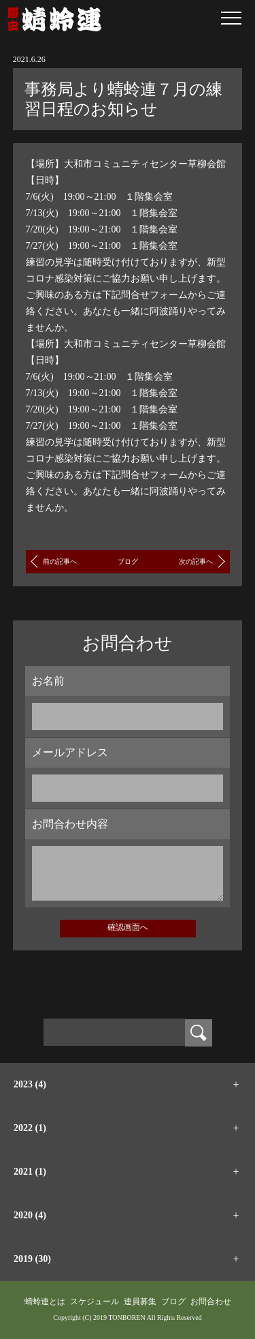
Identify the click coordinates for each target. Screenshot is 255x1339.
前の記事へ (60, 561)
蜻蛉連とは (44, 1301)
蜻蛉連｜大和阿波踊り (54, 19)
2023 (30, 1084)
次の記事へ (196, 561)
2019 (32, 1259)
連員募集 (140, 1301)
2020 (30, 1215)
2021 (30, 1172)
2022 (30, 1128)
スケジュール (94, 1301)
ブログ (128, 561)
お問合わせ (210, 1301)
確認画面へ (127, 927)
